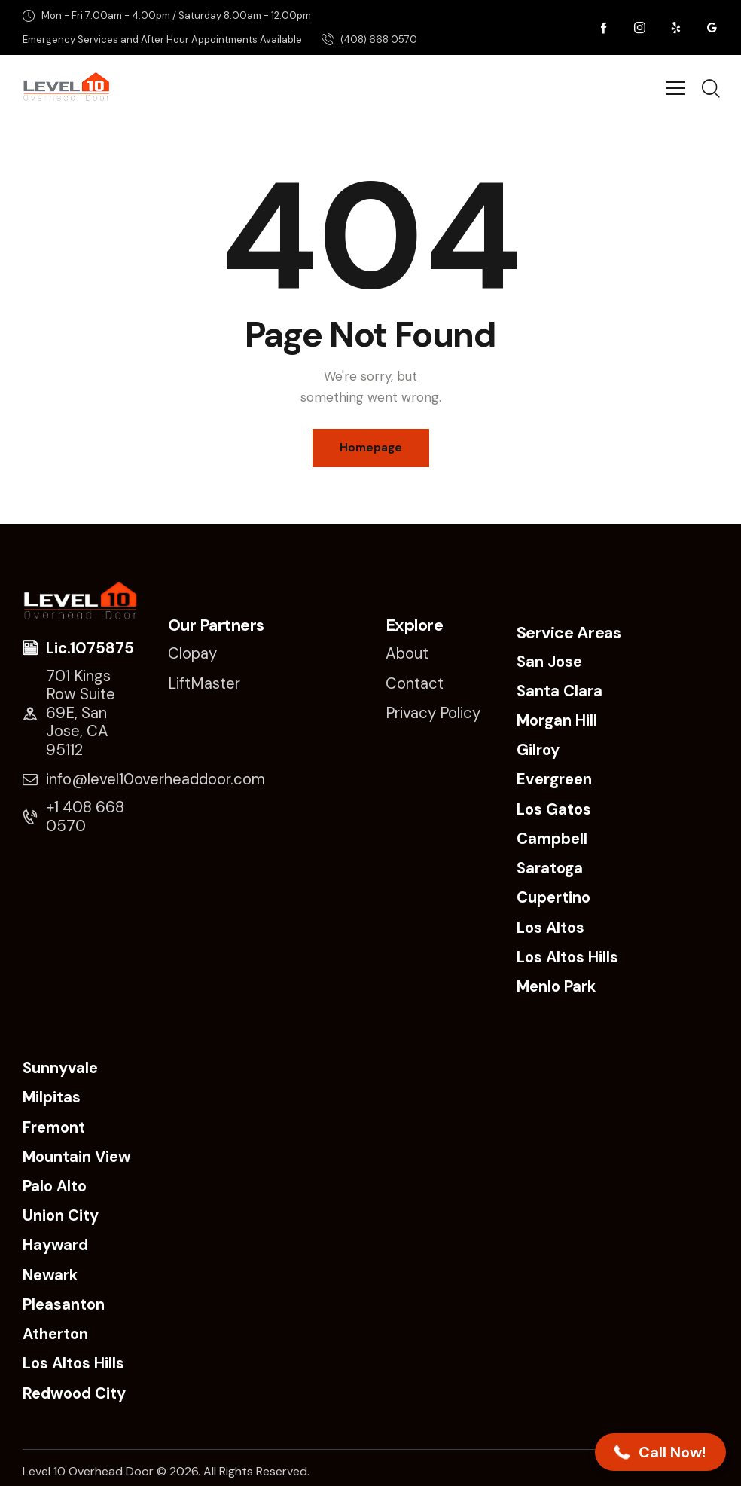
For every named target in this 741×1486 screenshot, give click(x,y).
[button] (660, 1452)
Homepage (371, 447)
